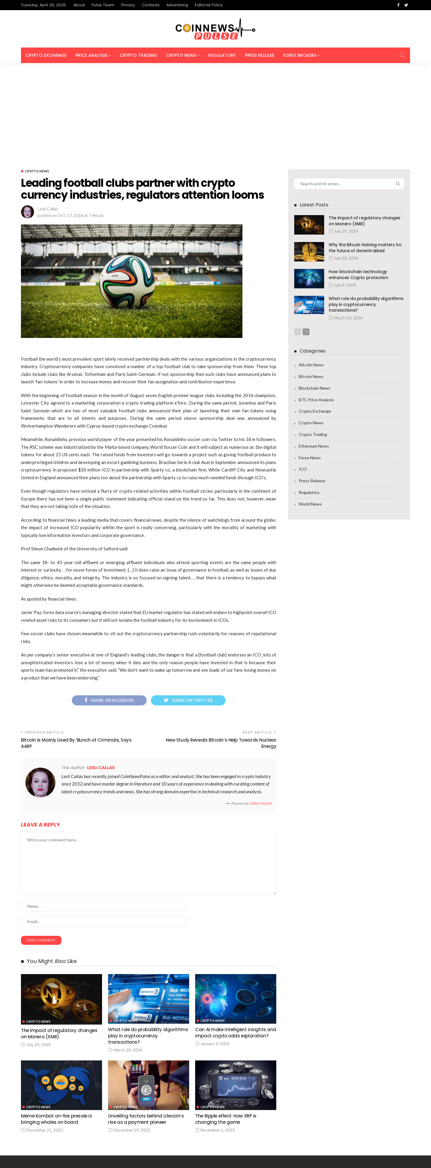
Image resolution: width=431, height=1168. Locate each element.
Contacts (151, 5)
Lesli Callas (48, 115)
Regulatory (222, 55)
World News (310, 411)
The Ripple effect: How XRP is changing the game (226, 1027)
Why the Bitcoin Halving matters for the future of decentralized (365, 154)
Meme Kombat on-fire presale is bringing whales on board (56, 1027)
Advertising (177, 5)
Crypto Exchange (45, 55)
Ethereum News (314, 353)
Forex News (310, 364)
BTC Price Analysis (316, 306)
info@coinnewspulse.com (120, 1121)
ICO (303, 376)
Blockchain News (314, 295)
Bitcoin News (311, 283)
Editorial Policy (209, 5)
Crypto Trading (138, 55)
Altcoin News (311, 271)
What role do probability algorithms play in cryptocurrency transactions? (148, 943)
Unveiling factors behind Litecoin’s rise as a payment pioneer (146, 1027)
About (79, 5)
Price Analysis (91, 55)
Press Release (259, 55)
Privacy (128, 5)
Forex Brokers (299, 55)
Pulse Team (103, 5)
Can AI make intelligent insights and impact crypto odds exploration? (230, 943)
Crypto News (181, 55)
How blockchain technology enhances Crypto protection (358, 181)
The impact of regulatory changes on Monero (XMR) (364, 128)
